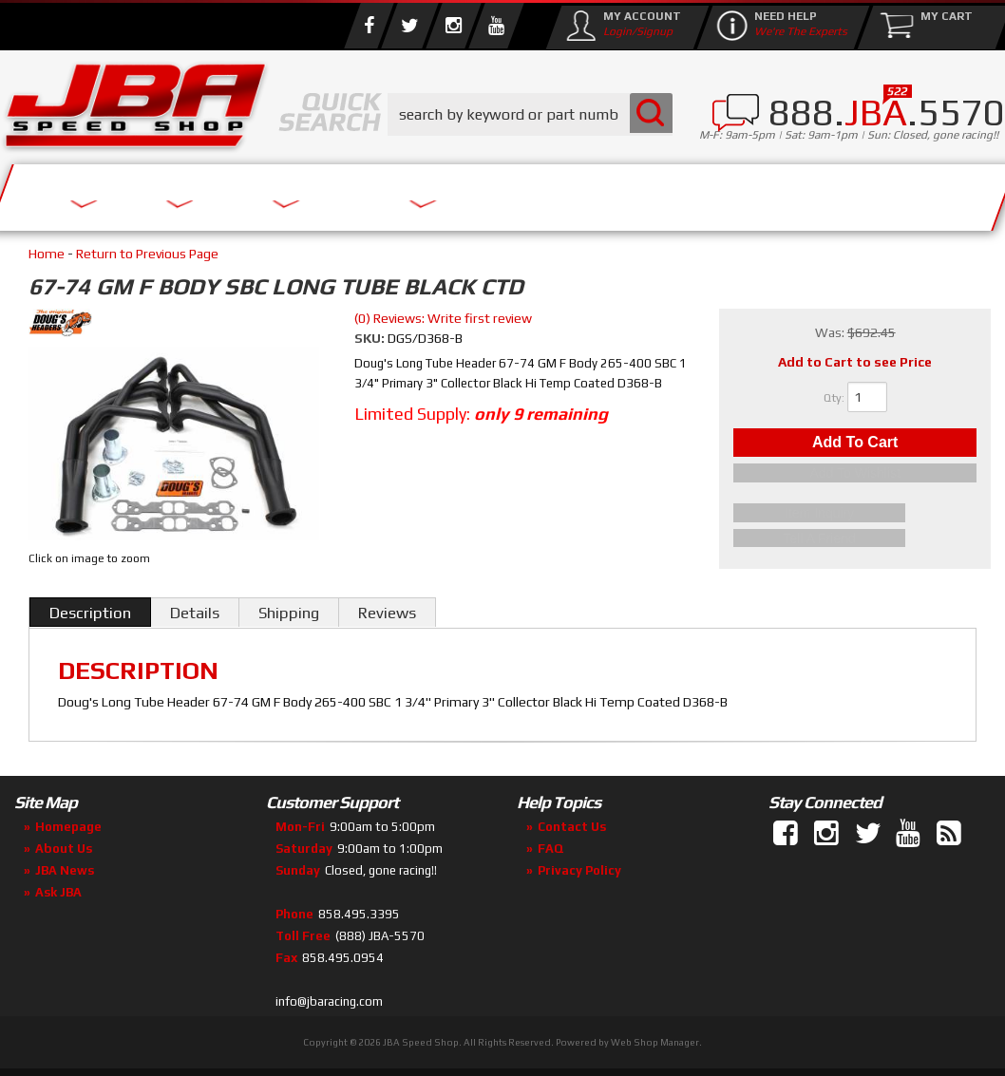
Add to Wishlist (854, 478)
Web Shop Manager (655, 1042)
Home (46, 253)
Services (81, 192)
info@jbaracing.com (329, 1001)
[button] (530, 114)
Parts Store (354, 192)
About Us (207, 192)
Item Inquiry (855, 515)
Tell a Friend (855, 538)
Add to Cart (855, 445)
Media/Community (550, 192)
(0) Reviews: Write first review (443, 318)
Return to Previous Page (147, 253)
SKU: (371, 338)
